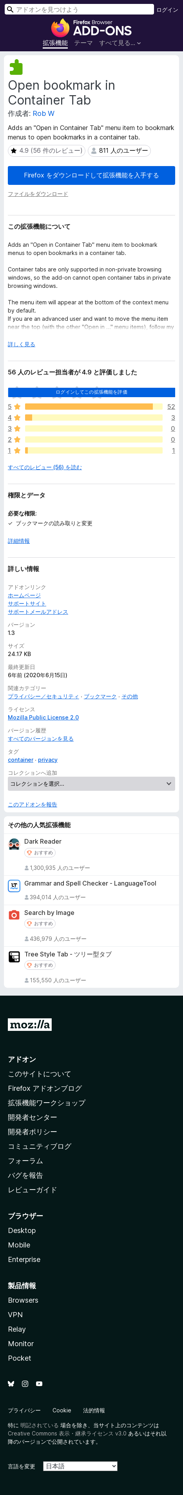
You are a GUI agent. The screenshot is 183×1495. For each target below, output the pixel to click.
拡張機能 (55, 43)
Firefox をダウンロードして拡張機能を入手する (91, 175)
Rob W (43, 113)
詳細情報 (19, 540)
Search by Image (49, 913)
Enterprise (24, 1259)
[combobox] (79, 9)
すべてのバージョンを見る (41, 738)
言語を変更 (21, 1466)
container (20, 759)
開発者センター (32, 1117)
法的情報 (94, 1410)
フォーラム (25, 1161)
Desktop (22, 1230)
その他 (129, 696)
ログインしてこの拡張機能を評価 (91, 392)
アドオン (22, 1059)
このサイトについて (39, 1074)
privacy (48, 759)
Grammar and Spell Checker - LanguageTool (90, 883)
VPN (15, 1315)
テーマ (83, 43)
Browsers (23, 1300)
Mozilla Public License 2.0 (43, 717)
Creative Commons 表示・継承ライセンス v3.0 (67, 1433)
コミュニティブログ (39, 1146)
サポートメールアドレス (38, 611)
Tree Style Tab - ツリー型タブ (68, 954)
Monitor (21, 1344)
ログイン (167, 9)
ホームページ (24, 595)
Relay (17, 1329)
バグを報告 (25, 1175)
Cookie (62, 1410)
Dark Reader (43, 841)
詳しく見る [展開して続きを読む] (21, 344)
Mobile (19, 1245)
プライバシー (24, 1410)
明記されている (39, 1425)
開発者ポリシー (32, 1132)
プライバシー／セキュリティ (43, 696)
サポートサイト (27, 603)
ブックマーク (100, 696)
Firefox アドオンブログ (45, 1088)
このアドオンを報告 (32, 804)
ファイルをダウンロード (38, 193)
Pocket (19, 1358)
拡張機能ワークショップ (46, 1103)
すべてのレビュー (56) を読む (45, 467)
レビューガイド (32, 1190)
